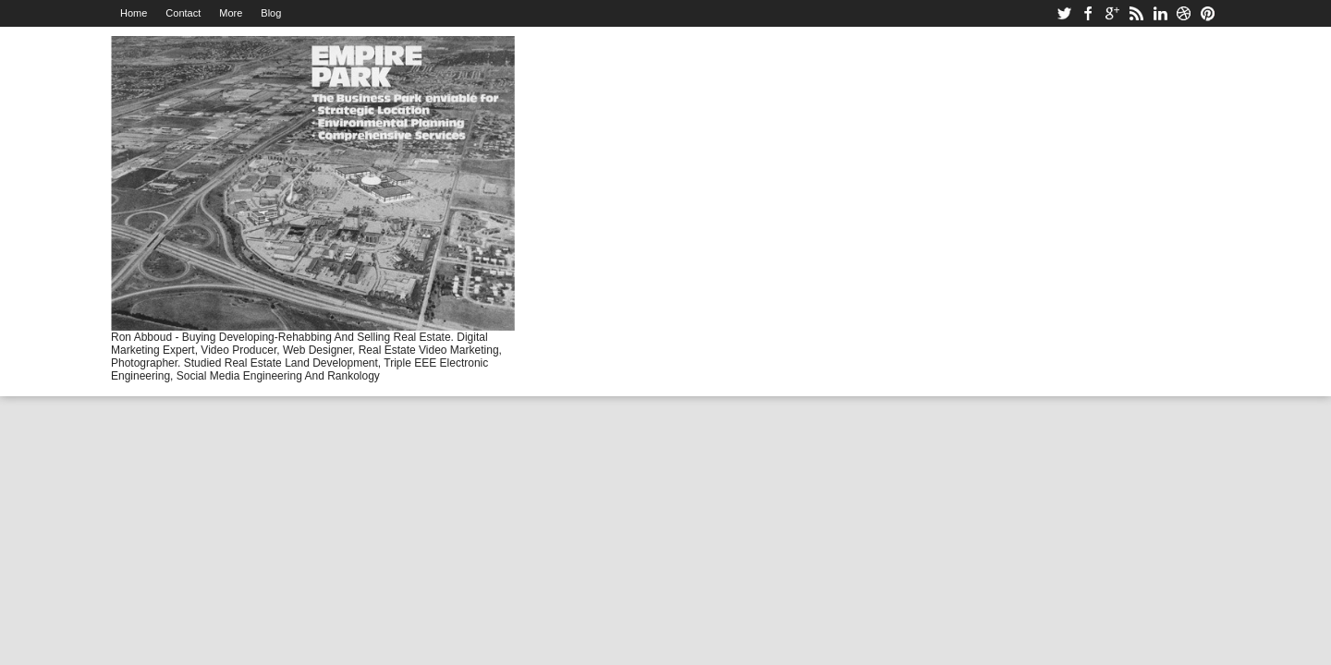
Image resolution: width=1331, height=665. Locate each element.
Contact (183, 12)
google (1112, 13)
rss (1136, 13)
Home (133, 12)
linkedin (1160, 13)
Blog (271, 12)
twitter (1064, 13)
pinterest (1208, 13)
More (230, 12)
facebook (1088, 13)
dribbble (1184, 13)
